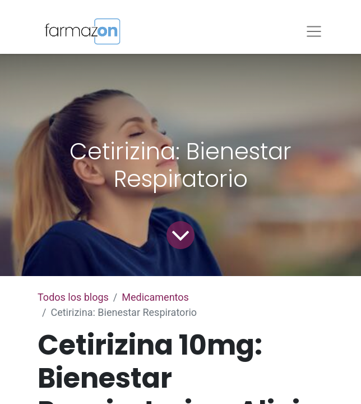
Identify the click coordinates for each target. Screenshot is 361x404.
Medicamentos (155, 297)
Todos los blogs (73, 297)
